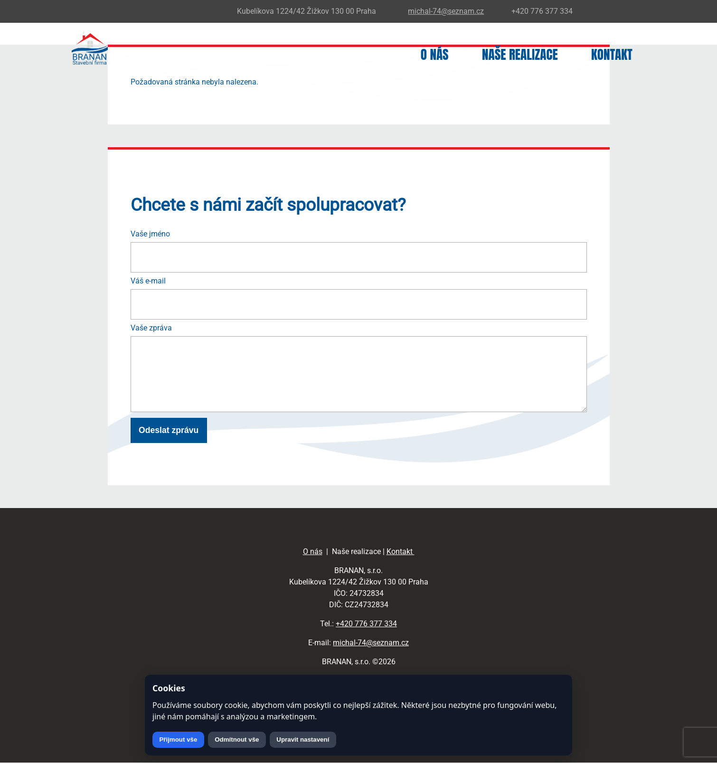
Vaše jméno (150, 233)
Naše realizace (520, 54)
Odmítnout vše (237, 739)
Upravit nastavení (302, 739)
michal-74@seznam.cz (371, 642)
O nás (435, 54)
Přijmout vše (178, 739)
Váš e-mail (148, 280)
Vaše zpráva (151, 327)
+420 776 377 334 (366, 623)
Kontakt (611, 54)
